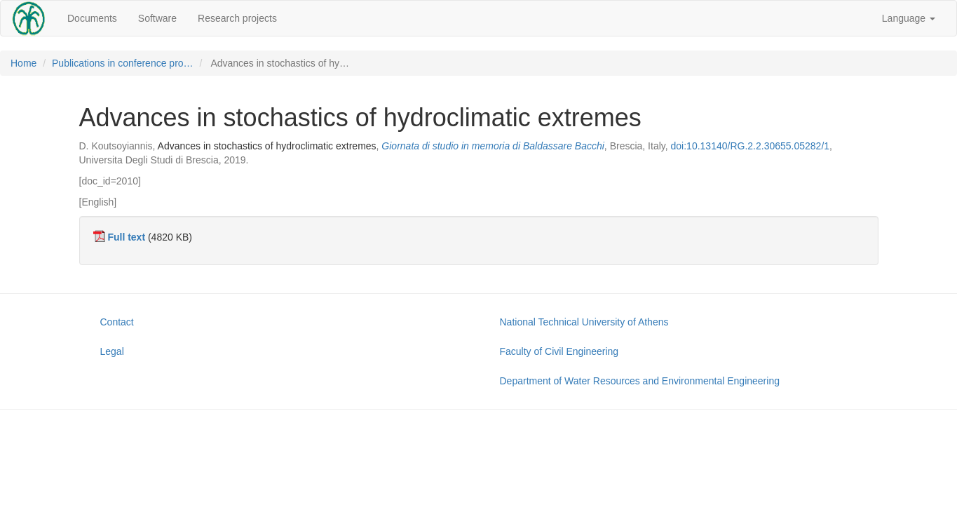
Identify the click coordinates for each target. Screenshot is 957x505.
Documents (92, 18)
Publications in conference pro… (123, 63)
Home (23, 63)
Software (157, 18)
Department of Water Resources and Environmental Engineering (640, 380)
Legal (112, 351)
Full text (126, 237)
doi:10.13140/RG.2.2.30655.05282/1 (750, 146)
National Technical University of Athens (584, 322)
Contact (117, 322)
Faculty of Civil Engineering (559, 351)
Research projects (237, 18)
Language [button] (908, 18)
